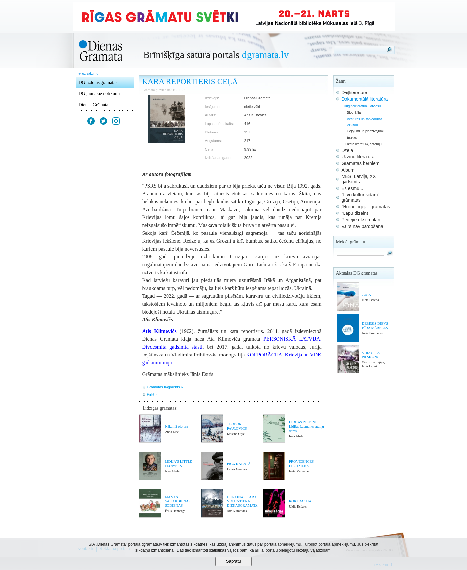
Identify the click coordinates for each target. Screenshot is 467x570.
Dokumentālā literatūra (365, 99)
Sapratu (233, 561)
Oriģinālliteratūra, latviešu (362, 106)
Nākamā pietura (176, 426)
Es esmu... (352, 188)
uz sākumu (90, 73)
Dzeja (347, 150)
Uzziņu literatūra (358, 156)
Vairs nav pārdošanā (362, 226)
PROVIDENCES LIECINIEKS (301, 463)
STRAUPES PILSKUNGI (371, 355)
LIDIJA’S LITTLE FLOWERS (178, 463)
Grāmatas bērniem (361, 163)
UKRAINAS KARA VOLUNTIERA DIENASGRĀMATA (242, 501)
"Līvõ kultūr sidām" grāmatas (361, 197)
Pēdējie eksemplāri (361, 219)
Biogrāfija (354, 112)
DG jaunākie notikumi (99, 93)
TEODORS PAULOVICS (237, 426)
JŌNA (366, 294)
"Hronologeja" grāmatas (366, 206)
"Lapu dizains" (356, 213)
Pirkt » (152, 394)
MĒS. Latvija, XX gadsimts (359, 179)
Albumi (349, 170)
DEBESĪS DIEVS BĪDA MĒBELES (375, 325)
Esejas (352, 137)
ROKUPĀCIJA (300, 501)
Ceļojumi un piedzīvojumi (365, 131)
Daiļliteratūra (354, 92)
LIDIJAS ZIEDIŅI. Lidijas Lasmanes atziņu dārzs (306, 426)
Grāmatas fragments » (165, 387)
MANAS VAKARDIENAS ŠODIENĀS (177, 501)
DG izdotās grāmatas (98, 82)
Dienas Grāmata (94, 104)
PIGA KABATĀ (239, 464)
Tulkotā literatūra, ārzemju (363, 144)
